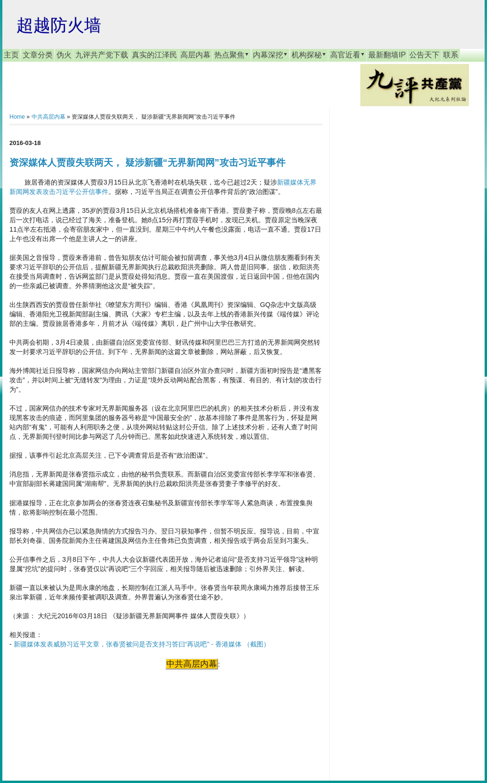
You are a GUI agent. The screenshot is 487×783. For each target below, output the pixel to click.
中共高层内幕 (48, 116)
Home (17, 116)
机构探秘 (309, 54)
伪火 (64, 55)
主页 (11, 55)
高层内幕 (195, 55)
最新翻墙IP (387, 55)
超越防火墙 (58, 25)
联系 (450, 55)
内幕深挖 (270, 54)
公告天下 (424, 55)
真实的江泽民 (154, 55)
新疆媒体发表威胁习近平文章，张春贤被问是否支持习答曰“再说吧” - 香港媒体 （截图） (142, 644)
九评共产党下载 (101, 55)
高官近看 (347, 54)
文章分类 (38, 55)
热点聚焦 (231, 54)
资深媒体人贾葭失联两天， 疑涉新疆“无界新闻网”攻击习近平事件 (147, 162)
